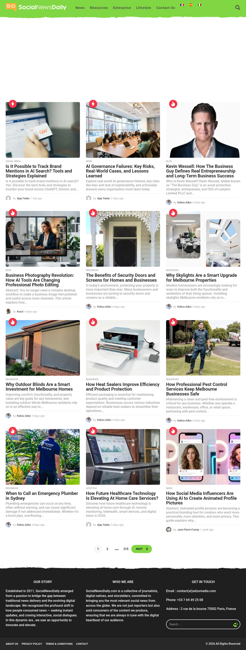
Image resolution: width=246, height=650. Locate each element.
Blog (169, 161)
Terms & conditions (59, 643)
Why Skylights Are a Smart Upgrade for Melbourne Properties (201, 278)
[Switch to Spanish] (191, 5)
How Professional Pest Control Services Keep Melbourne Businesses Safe (196, 389)
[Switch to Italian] (199, 5)
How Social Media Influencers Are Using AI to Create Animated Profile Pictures (201, 498)
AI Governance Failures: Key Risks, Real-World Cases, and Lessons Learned (120, 171)
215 (125, 549)
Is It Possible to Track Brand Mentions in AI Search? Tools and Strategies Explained (39, 171)
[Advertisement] (123, 63)
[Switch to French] (182, 5)
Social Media (13, 161)
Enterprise (122, 8)
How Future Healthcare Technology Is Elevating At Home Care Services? (122, 496)
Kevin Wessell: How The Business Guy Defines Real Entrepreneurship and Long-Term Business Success (200, 171)
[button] (237, 8)
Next (139, 549)
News (80, 8)
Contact (82, 643)
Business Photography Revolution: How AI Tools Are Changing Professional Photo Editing (40, 280)
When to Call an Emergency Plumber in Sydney (42, 496)
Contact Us (165, 8)
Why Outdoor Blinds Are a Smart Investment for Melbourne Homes (39, 387)
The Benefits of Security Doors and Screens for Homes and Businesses (121, 278)
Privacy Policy (32, 643)
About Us (12, 643)
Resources (99, 8)
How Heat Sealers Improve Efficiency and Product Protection (122, 387)
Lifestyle (143, 8)
